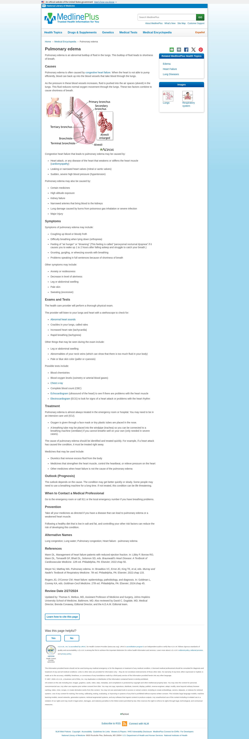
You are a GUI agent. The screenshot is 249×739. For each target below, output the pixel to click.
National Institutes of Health (175, 735)
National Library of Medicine (61, 6)
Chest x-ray (56, 383)
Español (200, 32)
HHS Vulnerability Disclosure (140, 732)
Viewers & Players (118, 732)
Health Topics (53, 32)
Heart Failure (170, 69)
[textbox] (167, 17)
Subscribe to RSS (114, 723)
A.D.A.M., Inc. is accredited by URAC (72, 647)
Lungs (166, 102)
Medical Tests (128, 32)
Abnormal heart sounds (63, 319)
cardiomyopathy (59, 163)
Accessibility (87, 732)
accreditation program (134, 647)
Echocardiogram (59, 393)
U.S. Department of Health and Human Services (142, 735)
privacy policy (66, 654)
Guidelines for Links (101, 732)
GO (200, 17)
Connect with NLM (139, 723)
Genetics (108, 32)
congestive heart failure (97, 72)
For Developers (187, 732)
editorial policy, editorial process (191, 650)
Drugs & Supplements (82, 32)
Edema (166, 63)
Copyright (76, 732)
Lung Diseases (171, 74)
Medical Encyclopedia (157, 32)
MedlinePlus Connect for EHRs (166, 732)
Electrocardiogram (60, 398)
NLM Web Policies (63, 732)
